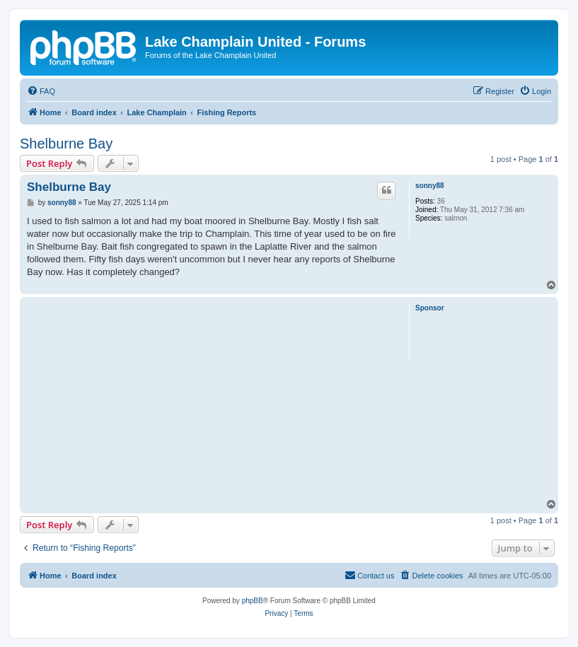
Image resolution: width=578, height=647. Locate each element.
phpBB (252, 601)
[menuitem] (41, 91)
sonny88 (429, 186)
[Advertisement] (212, 400)
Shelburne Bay (66, 143)
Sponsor (429, 308)
